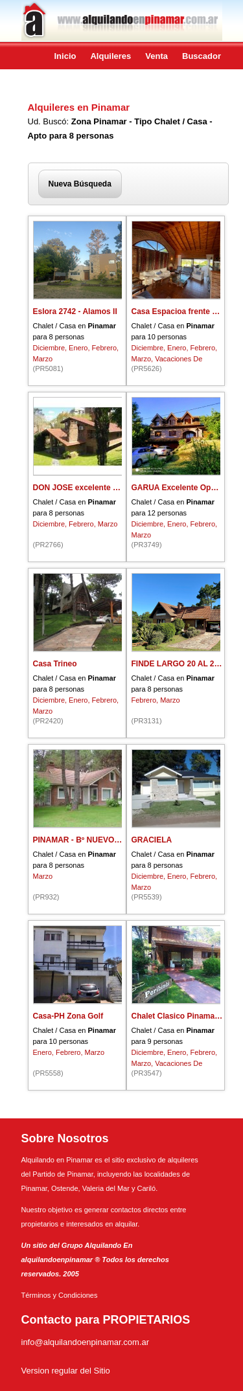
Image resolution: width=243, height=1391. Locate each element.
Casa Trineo (55, 663)
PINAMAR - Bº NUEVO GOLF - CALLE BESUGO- (121, 839)
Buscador (201, 56)
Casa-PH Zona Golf (68, 1016)
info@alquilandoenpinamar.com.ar (85, 1342)
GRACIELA (152, 839)
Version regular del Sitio (65, 1370)
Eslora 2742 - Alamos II (75, 311)
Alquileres (110, 56)
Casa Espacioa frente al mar (183, 311)
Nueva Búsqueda (80, 183)
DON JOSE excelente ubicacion (91, 487)
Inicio (65, 56)
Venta (156, 56)
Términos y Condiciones (59, 1295)
